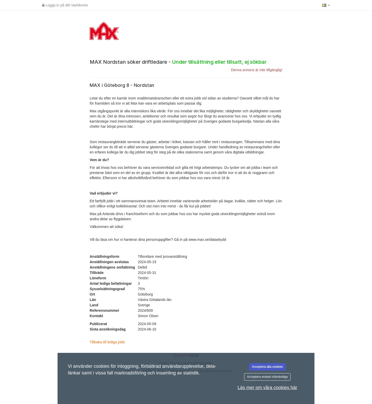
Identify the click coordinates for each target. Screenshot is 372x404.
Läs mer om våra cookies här (267, 387)
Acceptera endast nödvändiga (267, 377)
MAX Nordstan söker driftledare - (178, 62)
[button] (326, 5)
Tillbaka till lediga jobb (107, 342)
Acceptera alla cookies (267, 367)
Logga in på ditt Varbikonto (65, 5)
